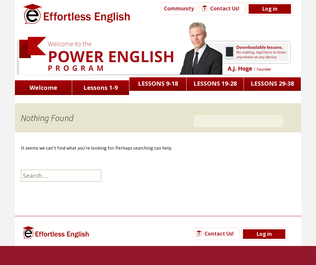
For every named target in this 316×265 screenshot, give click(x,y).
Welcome (43, 88)
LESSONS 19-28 (215, 83)
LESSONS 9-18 (158, 83)
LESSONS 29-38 (272, 83)
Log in (270, 8)
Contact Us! (224, 8)
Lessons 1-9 (100, 88)
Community (179, 8)
